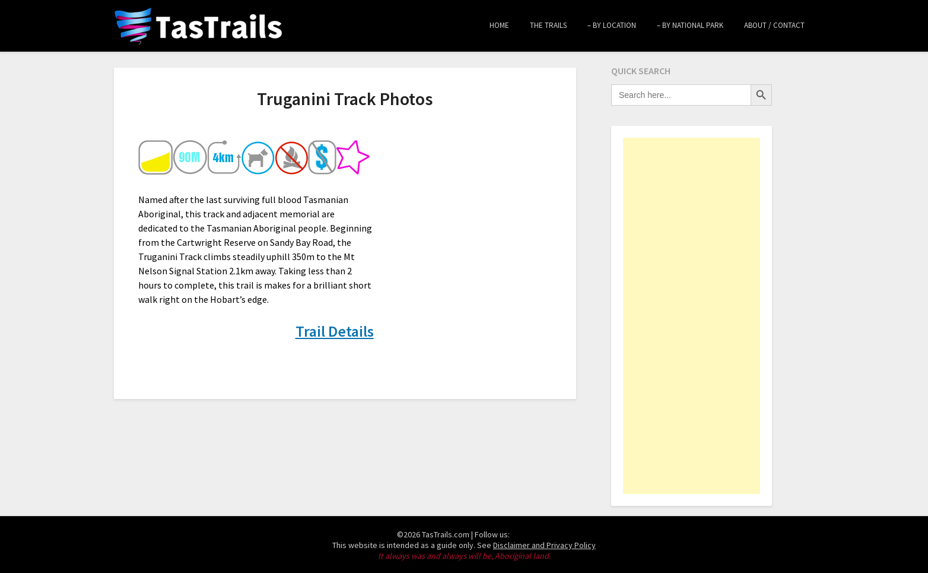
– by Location (611, 25)
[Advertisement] (691, 316)
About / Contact (774, 25)
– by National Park (690, 25)
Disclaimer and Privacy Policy (544, 545)
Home (499, 25)
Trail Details (334, 331)
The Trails (548, 25)
